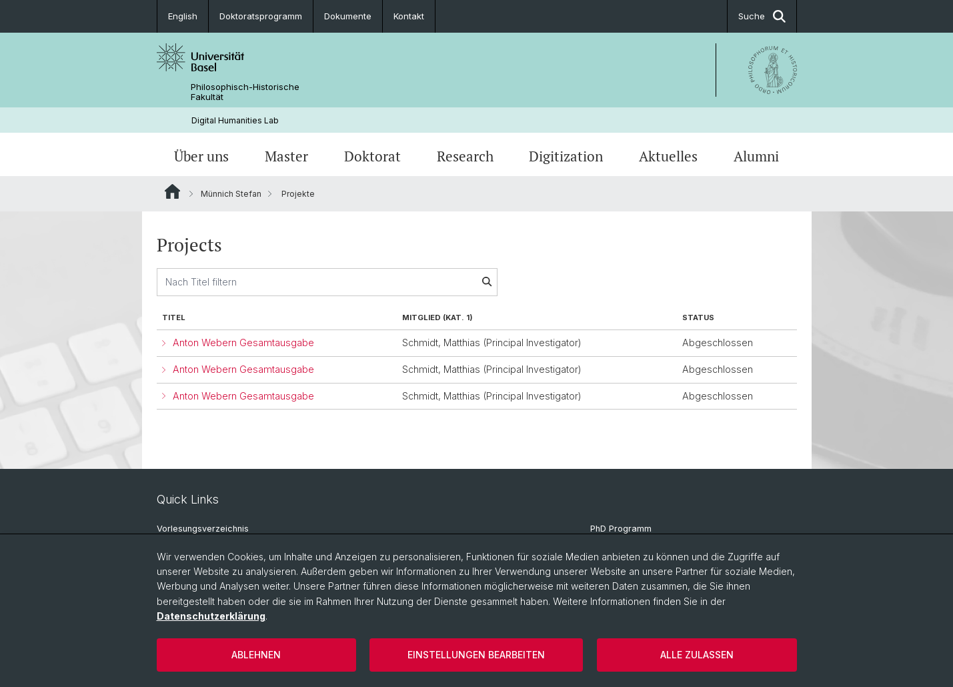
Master (286, 156)
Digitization (566, 156)
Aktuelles (668, 156)
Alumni (756, 156)
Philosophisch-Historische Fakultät (245, 92)
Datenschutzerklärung (211, 616)
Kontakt (408, 16)
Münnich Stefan (231, 194)
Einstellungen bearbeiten (476, 654)
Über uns (201, 156)
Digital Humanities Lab (235, 120)
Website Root (172, 191)
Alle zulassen (697, 654)
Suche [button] (762, 16)
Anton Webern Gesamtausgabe (243, 342)
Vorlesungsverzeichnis (203, 529)
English (182, 16)
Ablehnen (256, 654)
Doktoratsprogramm (260, 16)
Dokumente (347, 16)
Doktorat (372, 156)
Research (465, 156)
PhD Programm (621, 529)
